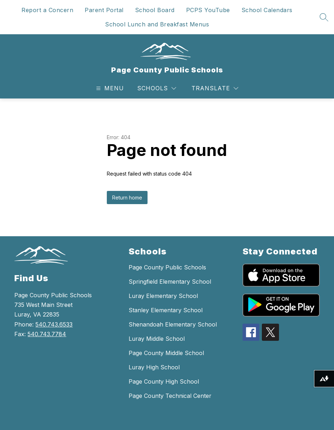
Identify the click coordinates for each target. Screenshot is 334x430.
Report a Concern (47, 10)
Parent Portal (104, 10)
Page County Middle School (166, 352)
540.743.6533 (54, 324)
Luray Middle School (157, 338)
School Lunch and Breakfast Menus (157, 24)
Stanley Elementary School (166, 310)
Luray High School (154, 367)
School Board (155, 10)
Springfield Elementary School (170, 281)
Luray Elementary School (163, 295)
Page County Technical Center (170, 395)
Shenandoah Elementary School (173, 324)
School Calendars (267, 10)
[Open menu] (109, 88)
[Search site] (324, 17)
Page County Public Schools (167, 267)
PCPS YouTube (208, 10)
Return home (127, 197)
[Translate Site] (215, 88)
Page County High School (164, 381)
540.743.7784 (47, 334)
